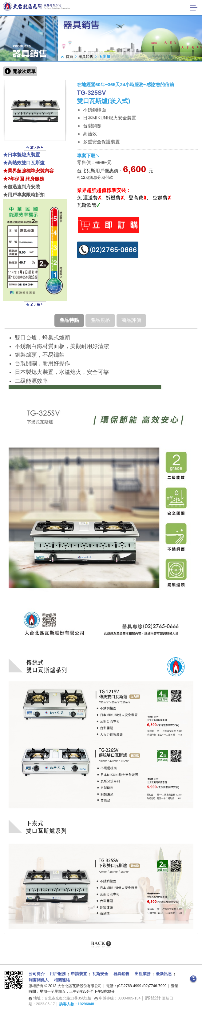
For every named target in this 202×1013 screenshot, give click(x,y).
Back (101, 944)
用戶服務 (58, 973)
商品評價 (131, 320)
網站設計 (153, 998)
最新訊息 (164, 973)
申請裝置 (79, 973)
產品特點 (69, 320)
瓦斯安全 (100, 973)
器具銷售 (85, 56)
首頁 (69, 56)
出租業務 (143, 973)
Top (193, 979)
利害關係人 (39, 980)
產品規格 (100, 320)
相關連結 (62, 980)
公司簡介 (37, 973)
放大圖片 (35, 147)
